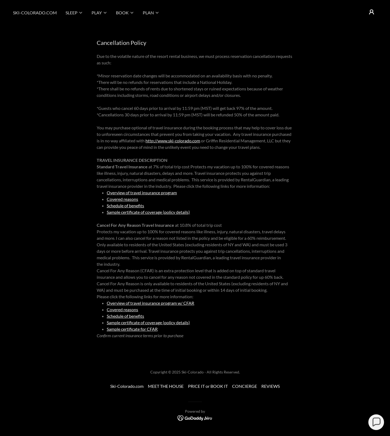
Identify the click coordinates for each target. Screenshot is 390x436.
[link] (195, 417)
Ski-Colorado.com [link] (35, 12)
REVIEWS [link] (270, 386)
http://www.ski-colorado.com (172, 140)
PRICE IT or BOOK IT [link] (208, 386)
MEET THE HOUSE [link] (166, 386)
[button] (74, 12)
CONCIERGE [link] (244, 386)
